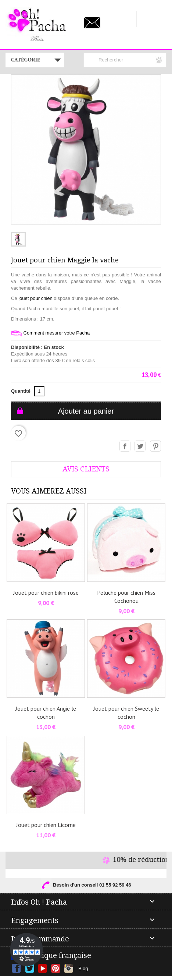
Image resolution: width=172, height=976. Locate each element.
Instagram (68, 968)
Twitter (29, 968)
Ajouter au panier (86, 411)
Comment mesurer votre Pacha (50, 333)
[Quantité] (39, 391)
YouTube (42, 968)
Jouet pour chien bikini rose (46, 592)
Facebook (16, 968)
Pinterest (155, 446)
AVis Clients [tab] (86, 469)
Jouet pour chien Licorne (46, 824)
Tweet (140, 446)
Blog (83, 968)
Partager (125, 446)
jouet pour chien (35, 298)
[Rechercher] (124, 60)
